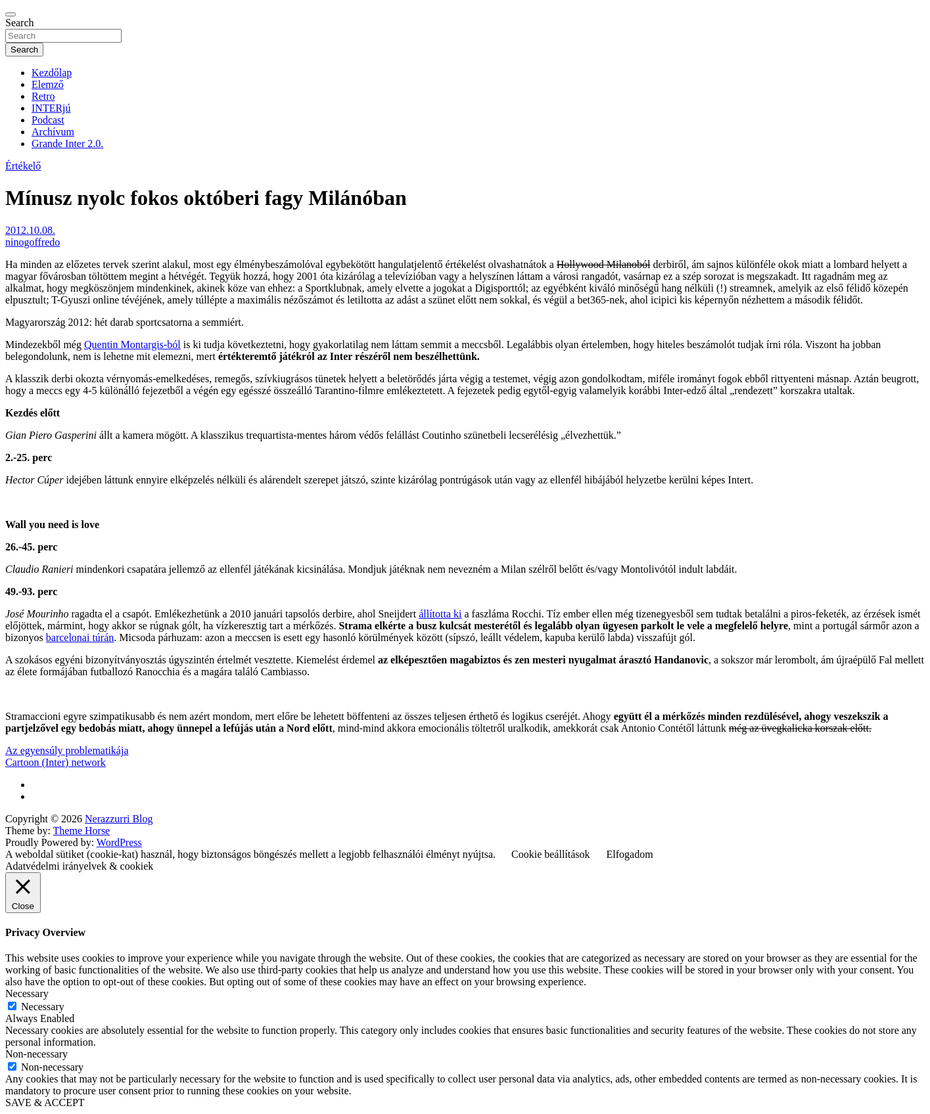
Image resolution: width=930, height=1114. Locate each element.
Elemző (48, 84)
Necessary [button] (27, 993)
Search (19, 22)
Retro (43, 96)
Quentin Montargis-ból (132, 344)
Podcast (48, 119)
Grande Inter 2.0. (67, 143)
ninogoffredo (32, 242)
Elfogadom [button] (630, 854)
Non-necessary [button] (36, 1053)
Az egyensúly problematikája (67, 750)
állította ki (440, 613)
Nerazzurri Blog (119, 818)
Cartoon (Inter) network (55, 762)
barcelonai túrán (80, 637)
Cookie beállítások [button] (550, 854)
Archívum (53, 131)
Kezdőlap (52, 72)
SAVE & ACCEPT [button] (45, 1102)
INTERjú (51, 108)
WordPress (119, 842)
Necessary (42, 1006)
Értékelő (23, 165)
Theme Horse (81, 830)
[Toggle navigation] (10, 14)
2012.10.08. (30, 230)
